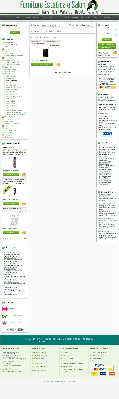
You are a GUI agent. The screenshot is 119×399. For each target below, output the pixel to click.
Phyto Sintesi (8, 121)
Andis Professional (10, 44)
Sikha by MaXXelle (10, 130)
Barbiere (18, 17)
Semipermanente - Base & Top (16, 112)
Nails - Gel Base (11, 85)
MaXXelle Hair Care (10, 69)
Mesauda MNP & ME (11, 74)
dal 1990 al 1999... (10, 258)
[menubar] (59, 17)
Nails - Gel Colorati (12, 90)
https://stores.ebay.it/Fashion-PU (12, 371)
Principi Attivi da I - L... (11, 289)
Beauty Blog (107, 17)
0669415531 (11, 362)
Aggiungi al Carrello (42, 64)
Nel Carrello (11, 174)
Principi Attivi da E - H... (11, 282)
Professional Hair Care (11, 124)
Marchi (75, 17)
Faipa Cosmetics (9, 53)
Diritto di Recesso (38, 358)
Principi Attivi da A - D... (11, 274)
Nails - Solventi (10, 108)
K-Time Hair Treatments (12, 65)
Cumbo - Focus (9, 49)
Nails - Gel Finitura (12, 92)
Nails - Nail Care (11, 101)
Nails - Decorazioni (12, 83)
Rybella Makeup (9, 126)
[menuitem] (8, 17)
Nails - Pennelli (10, 103)
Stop (26, 238)
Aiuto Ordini (66, 361)
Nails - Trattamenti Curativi (14, 110)
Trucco (58, 17)
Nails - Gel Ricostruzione (14, 96)
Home (9, 17)
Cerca (14, 32)
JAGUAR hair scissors (11, 60)
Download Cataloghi (39, 370)
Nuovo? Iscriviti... (107, 44)
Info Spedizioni (37, 364)
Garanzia (36, 361)
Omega (6, 119)
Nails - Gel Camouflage (13, 87)
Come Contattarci (67, 358)
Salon (27, 17)
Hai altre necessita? (105, 231)
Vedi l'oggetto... (104, 156)
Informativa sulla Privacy (40, 355)
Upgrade (7, 135)
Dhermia (7, 51)
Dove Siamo (66, 355)
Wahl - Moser (8, 137)
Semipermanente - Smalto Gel (15, 114)
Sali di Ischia (8, 58)
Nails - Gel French (11, 94)
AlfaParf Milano (9, 42)
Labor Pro (7, 67)
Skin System (8, 133)
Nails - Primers (10, 105)
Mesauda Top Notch (10, 117)
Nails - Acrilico (10, 78)
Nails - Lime (9, 99)
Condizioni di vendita (39, 352)
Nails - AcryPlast (11, 80)
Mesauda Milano (9, 71)
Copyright (63, 381)
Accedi (107, 39)
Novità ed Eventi (67, 374)
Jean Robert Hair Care (11, 62)
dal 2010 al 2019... (10, 263)
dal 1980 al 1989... (10, 252)
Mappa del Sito (67, 366)
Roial (6, 128)
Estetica (48, 17)
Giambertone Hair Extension (13, 56)
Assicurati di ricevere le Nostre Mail (73, 364)
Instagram (8, 309)
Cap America (55, 381)
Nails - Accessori (11, 76)
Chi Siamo (65, 352)
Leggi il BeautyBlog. (105, 204)
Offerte (96, 17)
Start (24, 238)
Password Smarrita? (107, 47)
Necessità (85, 17)
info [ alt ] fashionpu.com (14, 365)
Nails (67, 17)
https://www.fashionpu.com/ (10, 370)
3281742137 (9, 363)
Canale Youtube (11, 322)
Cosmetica (37, 17)
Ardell (6, 46)
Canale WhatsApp (12, 316)
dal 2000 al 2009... (10, 269)
